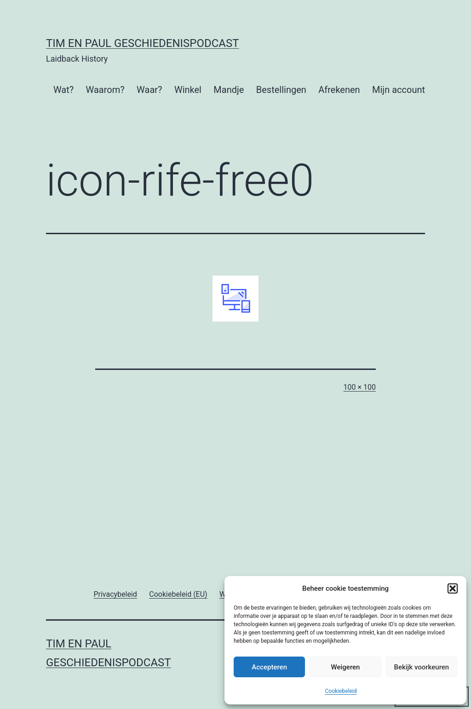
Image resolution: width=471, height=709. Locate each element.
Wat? (63, 89)
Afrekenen (339, 89)
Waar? (149, 89)
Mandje (228, 89)
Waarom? (105, 89)
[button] (452, 588)
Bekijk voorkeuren (421, 667)
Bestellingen (281, 89)
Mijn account (398, 89)
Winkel (187, 89)
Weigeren (345, 667)
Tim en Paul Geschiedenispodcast (142, 43)
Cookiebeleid (341, 691)
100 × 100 (360, 387)
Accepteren (269, 667)
